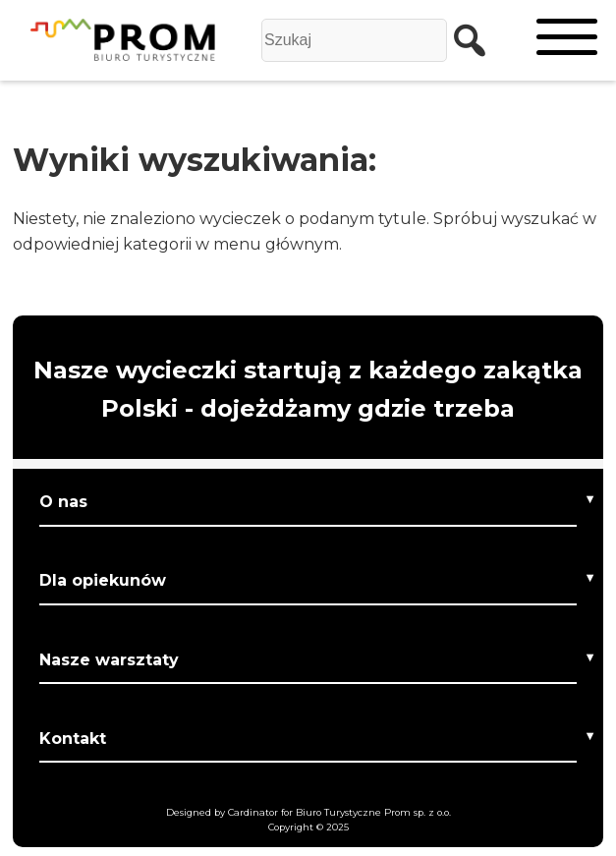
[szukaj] (462, 40)
